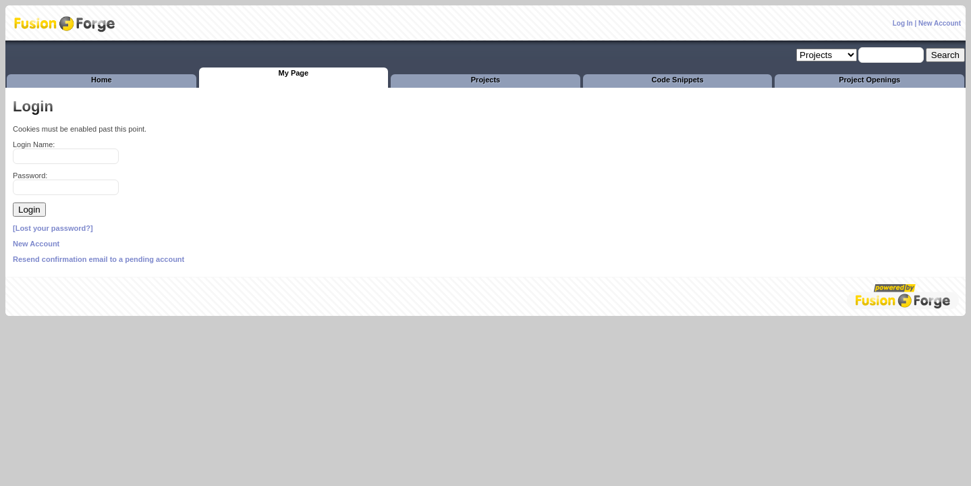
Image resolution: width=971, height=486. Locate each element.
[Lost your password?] (53, 228)
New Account (939, 23)
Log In (903, 23)
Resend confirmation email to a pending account (98, 259)
